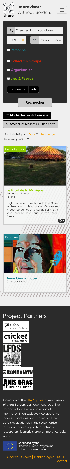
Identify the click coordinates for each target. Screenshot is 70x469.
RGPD (61, 457)
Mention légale (44, 457)
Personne (18, 50)
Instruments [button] (18, 89)
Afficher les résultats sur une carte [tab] (30, 124)
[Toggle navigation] (62, 10)
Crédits (26, 457)
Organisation (21, 70)
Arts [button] (33, 89)
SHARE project (36, 400)
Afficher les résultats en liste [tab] (27, 115)
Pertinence (48, 134)
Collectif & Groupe (26, 61)
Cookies (12, 457)
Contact (61, 461)
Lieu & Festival (23, 78)
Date (34, 134)
